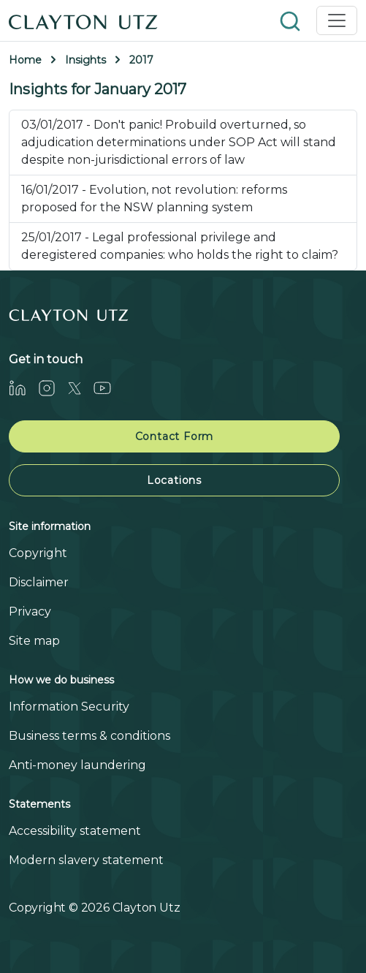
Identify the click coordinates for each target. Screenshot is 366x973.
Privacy (30, 611)
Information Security (69, 706)
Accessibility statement (75, 831)
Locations (174, 480)
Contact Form (174, 436)
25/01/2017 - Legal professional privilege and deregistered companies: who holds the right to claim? (179, 246)
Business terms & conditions (89, 736)
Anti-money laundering (77, 765)
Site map (34, 641)
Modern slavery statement (86, 860)
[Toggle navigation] (336, 20)
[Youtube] (108, 388)
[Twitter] (80, 388)
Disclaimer (39, 582)
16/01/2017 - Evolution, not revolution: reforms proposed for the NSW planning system (154, 198)
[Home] (83, 20)
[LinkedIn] (23, 388)
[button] (291, 20)
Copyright (38, 553)
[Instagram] (52, 388)
